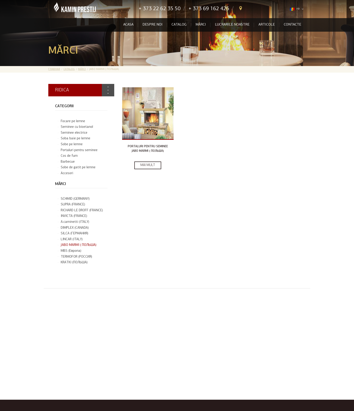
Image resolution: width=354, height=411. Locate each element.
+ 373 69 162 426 (209, 9)
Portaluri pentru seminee (79, 150)
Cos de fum (69, 156)
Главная (54, 69)
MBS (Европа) (71, 251)
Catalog (179, 24)
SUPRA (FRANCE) (73, 204)
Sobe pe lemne (72, 144)
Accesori (67, 173)
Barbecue (68, 162)
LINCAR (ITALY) (72, 239)
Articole (267, 24)
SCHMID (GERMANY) (75, 199)
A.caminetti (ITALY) (75, 222)
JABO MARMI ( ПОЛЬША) (78, 245)
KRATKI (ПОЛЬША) (74, 262)
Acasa (128, 24)
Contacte (292, 24)
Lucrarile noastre (232, 24)
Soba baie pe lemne (75, 138)
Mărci (201, 24)
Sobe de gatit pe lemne (78, 167)
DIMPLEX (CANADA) (75, 228)
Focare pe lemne (73, 121)
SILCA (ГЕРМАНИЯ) (74, 233)
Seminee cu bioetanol (77, 127)
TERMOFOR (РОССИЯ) (76, 257)
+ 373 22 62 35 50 (160, 9)
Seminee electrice (74, 133)
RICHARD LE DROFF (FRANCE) (82, 210)
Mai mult (147, 165)
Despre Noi (152, 24)
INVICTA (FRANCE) (74, 216)
